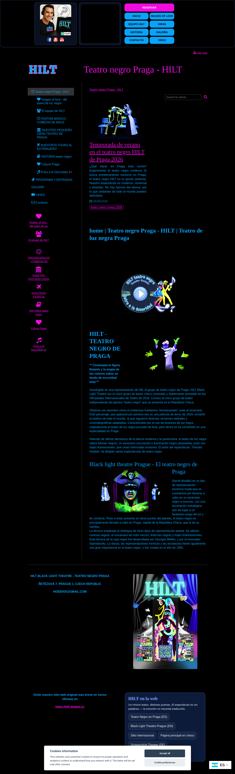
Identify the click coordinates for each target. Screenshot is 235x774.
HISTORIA (136, 32)
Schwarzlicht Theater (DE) (148, 744)
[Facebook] (49, 40)
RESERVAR (149, 7)
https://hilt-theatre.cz (69, 706)
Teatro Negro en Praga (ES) (149, 716)
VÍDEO (162, 40)
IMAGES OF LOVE (162, 16)
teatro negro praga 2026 (106, 207)
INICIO (136, 16)
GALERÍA (162, 32)
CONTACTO (136, 40)
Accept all (164, 753)
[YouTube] (62, 40)
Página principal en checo (177, 735)
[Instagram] (56, 40)
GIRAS (162, 24)
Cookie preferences (164, 762)
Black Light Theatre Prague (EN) (152, 726)
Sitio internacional (142, 735)
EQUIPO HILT (136, 24)
